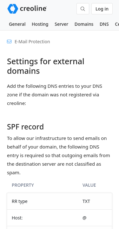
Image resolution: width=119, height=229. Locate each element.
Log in (102, 9)
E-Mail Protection (32, 41)
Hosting (40, 24)
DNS (104, 24)
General (17, 24)
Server (61, 24)
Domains (84, 24)
